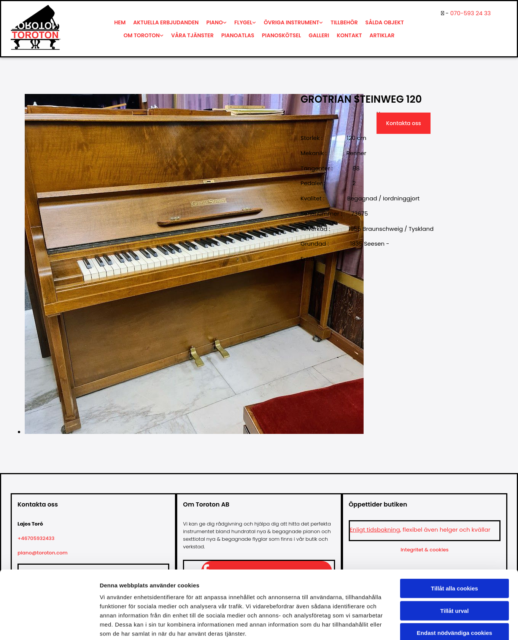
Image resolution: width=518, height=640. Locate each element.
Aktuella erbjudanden (166, 22)
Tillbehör (344, 22)
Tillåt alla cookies (454, 547)
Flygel (243, 22)
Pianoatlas (237, 35)
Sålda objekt (384, 22)
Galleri (319, 35)
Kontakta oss (403, 123)
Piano (214, 22)
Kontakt (349, 35)
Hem (120, 22)
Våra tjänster (192, 35)
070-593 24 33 (470, 13)
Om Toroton (142, 35)
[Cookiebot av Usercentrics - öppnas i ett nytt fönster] (49, 625)
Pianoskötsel (281, 35)
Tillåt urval (454, 569)
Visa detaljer (413, 625)
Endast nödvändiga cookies (454, 591)
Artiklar (382, 35)
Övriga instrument (291, 22)
